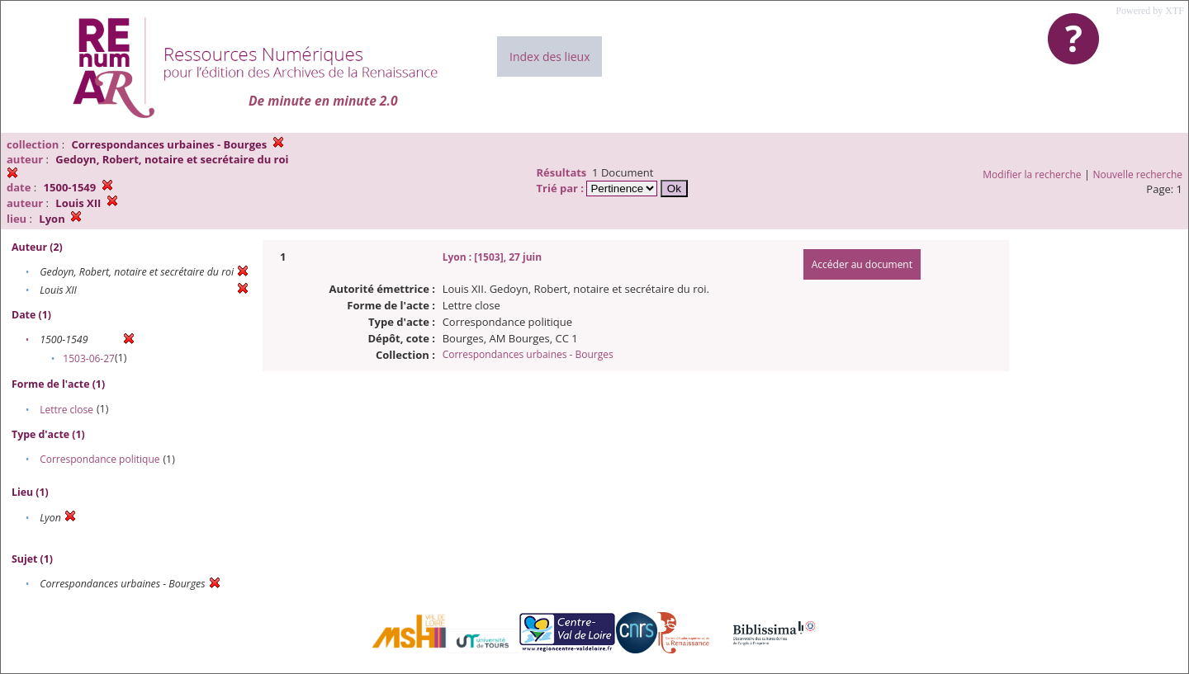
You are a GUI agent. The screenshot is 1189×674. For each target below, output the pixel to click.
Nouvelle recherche (1138, 174)
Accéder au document (862, 264)
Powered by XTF (1150, 10)
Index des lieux (549, 56)
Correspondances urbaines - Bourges (528, 354)
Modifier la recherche (1032, 174)
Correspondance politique (99, 459)
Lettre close (66, 410)
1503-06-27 (89, 358)
